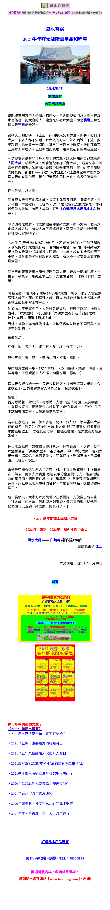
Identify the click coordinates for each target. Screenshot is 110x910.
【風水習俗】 (55, 89)
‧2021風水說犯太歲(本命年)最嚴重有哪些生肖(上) (46, 763)
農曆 (86, 120)
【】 (78, 209)
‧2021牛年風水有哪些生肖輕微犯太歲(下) (40, 773)
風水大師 (34, 540)
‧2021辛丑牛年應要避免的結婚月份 (35, 743)
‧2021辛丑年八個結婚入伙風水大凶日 (37, 753)
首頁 (55, 582)
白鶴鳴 (55, 540)
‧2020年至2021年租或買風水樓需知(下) (38, 783)
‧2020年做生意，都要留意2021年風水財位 (40, 803)
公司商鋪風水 (55, 104)
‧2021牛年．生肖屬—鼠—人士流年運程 (39, 813)
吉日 (21, 125)
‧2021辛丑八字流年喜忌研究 (30, 793)
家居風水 (55, 96)
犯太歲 (16, 163)
